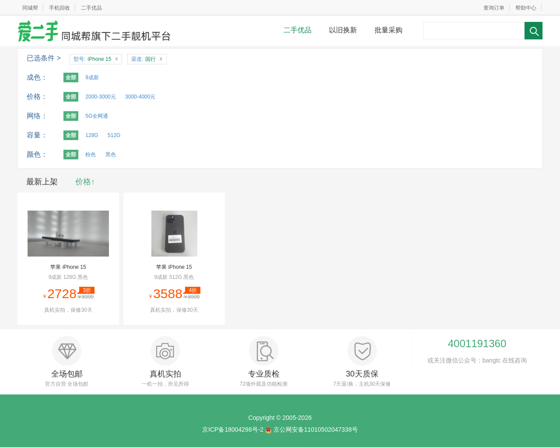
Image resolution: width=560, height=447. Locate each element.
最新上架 (42, 181)
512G (114, 135)
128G (91, 135)
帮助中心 (525, 8)
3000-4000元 (140, 97)
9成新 (92, 77)
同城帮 (30, 8)
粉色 (90, 154)
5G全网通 (96, 116)
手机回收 (59, 8)
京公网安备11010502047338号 (315, 429)
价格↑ (85, 181)
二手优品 (91, 8)
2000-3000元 (100, 97)
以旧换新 (343, 30)
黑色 (110, 154)
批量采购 (388, 30)
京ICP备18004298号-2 (232, 429)
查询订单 (493, 8)
